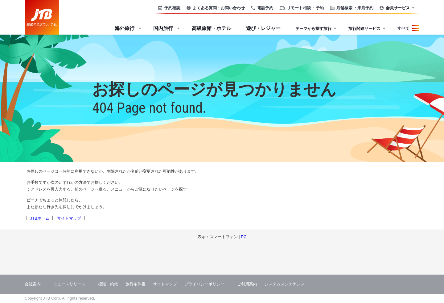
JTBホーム (39, 218)
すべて (403, 28)
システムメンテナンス (285, 284)
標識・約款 (108, 284)
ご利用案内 (247, 284)
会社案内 (33, 284)
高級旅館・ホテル (211, 28)
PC (243, 236)
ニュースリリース (69, 284)
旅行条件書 (135, 284)
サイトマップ (69, 218)
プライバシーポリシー (204, 284)
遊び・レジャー (263, 28)
